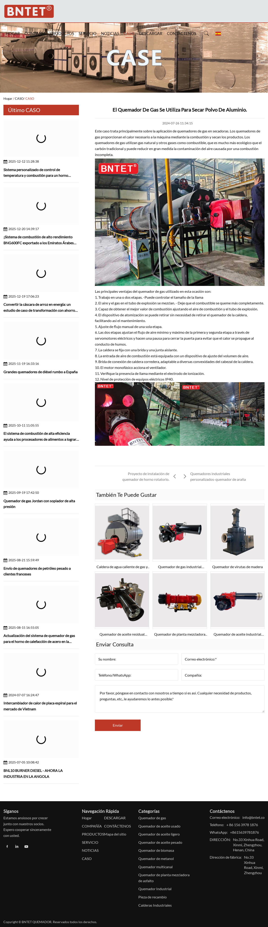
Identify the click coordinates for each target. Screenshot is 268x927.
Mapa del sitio (115, 834)
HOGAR (13, 33)
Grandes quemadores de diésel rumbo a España (40, 372)
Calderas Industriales (155, 905)
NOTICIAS (110, 33)
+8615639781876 (244, 832)
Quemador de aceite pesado (160, 842)
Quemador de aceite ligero (159, 834)
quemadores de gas (192, 131)
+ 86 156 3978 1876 (242, 824)
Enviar (118, 725)
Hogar (7, 98)
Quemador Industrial (155, 889)
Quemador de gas (152, 818)
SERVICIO (87, 33)
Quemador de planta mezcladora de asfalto (164, 878)
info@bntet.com (255, 817)
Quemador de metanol (156, 858)
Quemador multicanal (155, 867)
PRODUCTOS (62, 33)
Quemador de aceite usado (159, 826)
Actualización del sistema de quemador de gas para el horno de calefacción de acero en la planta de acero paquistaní (39, 641)
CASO (129, 33)
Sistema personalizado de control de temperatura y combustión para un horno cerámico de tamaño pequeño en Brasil (35, 175)
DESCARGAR (150, 33)
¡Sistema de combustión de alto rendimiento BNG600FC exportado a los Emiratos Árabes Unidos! (38, 243)
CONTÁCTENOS (181, 33)
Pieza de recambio (152, 897)
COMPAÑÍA (35, 33)
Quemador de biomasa (156, 850)
